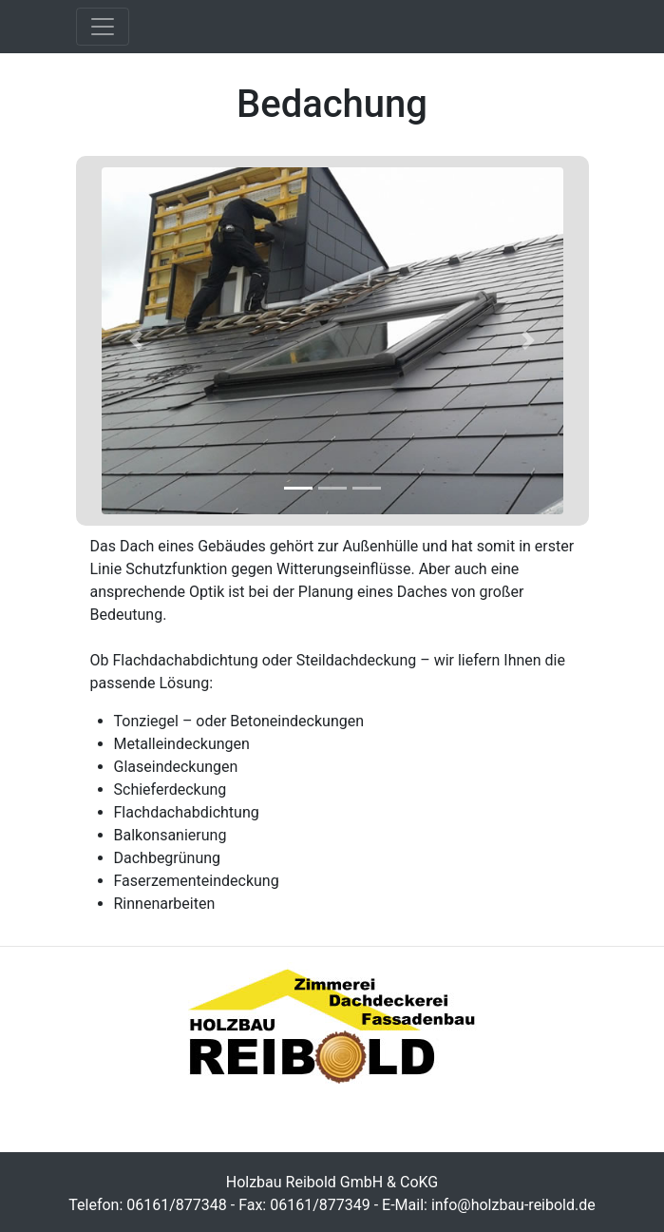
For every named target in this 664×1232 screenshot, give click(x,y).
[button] (136, 340)
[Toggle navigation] (102, 27)
